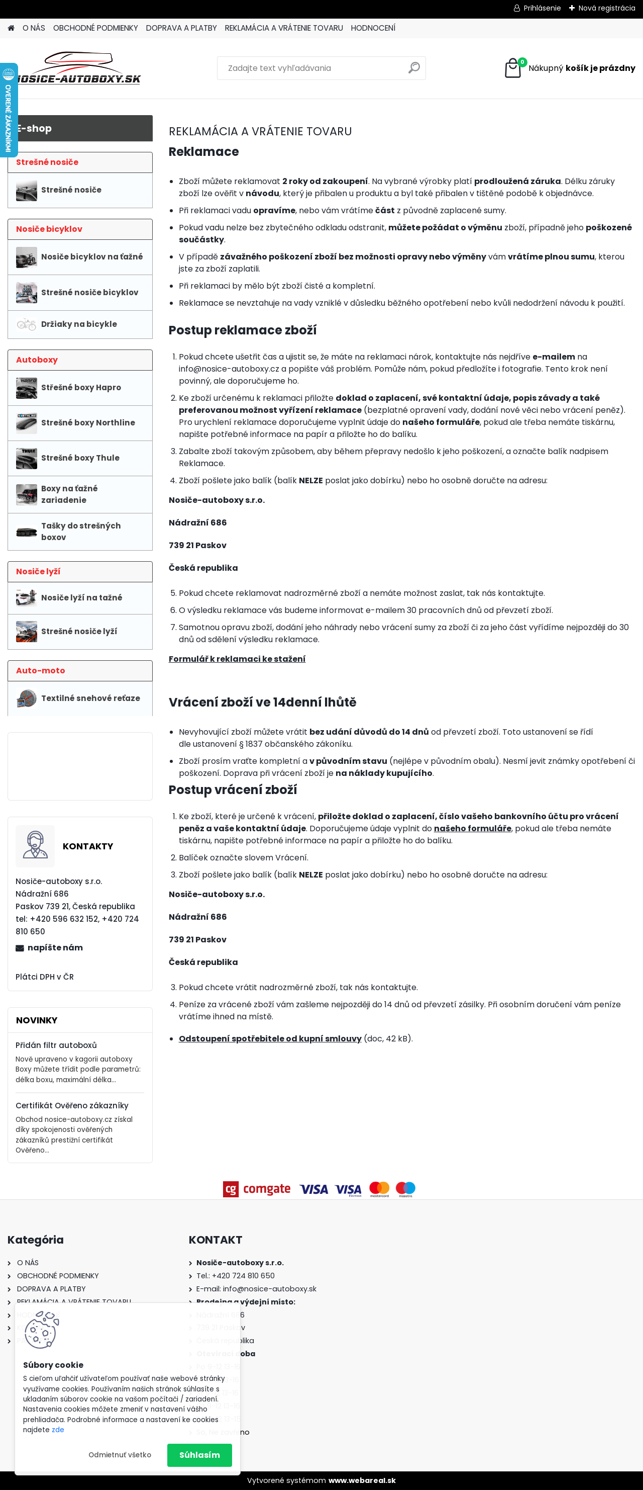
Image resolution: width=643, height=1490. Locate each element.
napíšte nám (55, 947)
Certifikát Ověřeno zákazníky (72, 1105)
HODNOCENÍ (373, 28)
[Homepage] (11, 28)
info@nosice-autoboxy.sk (269, 1289)
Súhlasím (199, 1455)
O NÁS (34, 28)
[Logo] (77, 68)
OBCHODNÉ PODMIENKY (95, 28)
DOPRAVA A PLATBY (181, 28)
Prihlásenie (542, 8)
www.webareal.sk (362, 1480)
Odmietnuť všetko (119, 1455)
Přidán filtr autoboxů (56, 1045)
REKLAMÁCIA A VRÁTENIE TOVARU (284, 28)
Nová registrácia (607, 8)
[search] (414, 71)
